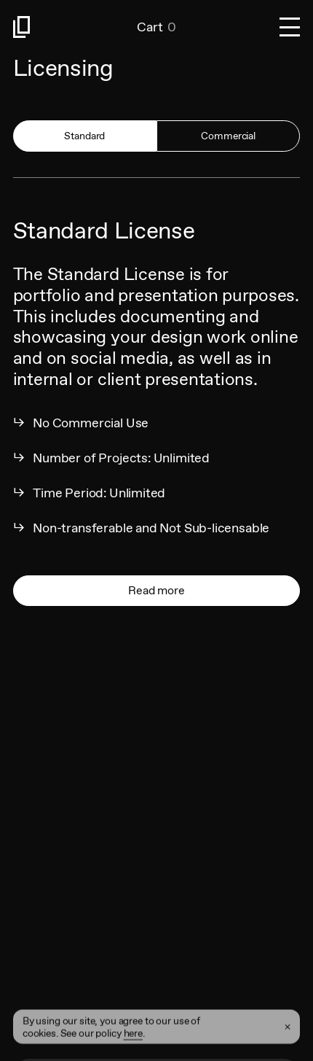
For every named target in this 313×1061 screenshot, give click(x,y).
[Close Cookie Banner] (287, 1037)
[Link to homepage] (75, 27)
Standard (84, 135)
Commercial (228, 135)
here (133, 1042)
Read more (156, 590)
